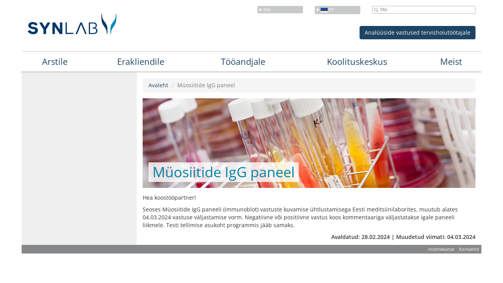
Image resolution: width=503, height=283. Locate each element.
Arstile (55, 61)
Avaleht (158, 85)
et (325, 10)
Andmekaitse (441, 249)
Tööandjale (243, 61)
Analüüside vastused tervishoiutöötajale (417, 32)
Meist (451, 61)
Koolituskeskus (357, 61)
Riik (265, 10)
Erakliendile (140, 61)
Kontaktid (469, 249)
